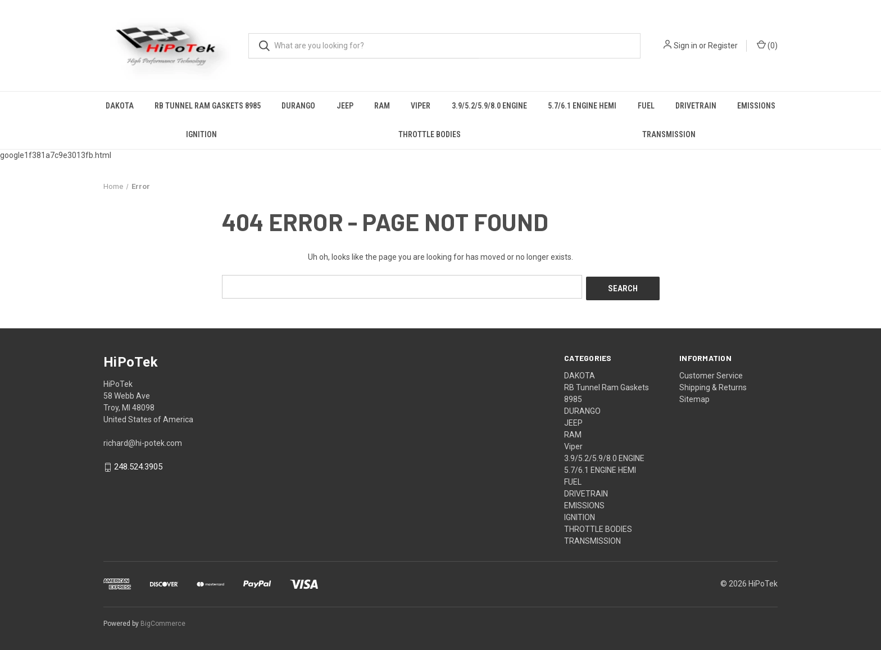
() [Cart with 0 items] (767, 45)
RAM (382, 105)
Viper (420, 105)
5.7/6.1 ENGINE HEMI (582, 105)
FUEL (646, 105)
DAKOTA (120, 105)
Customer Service (711, 373)
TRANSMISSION (669, 134)
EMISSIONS (756, 105)
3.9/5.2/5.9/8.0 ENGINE (489, 105)
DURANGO (298, 105)
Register (723, 45)
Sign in (685, 45)
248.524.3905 (138, 465)
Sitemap (694, 396)
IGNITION (201, 134)
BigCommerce (162, 621)
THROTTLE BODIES (429, 134)
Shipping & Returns (713, 385)
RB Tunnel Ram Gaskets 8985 (208, 105)
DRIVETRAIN (695, 105)
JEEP (345, 105)
